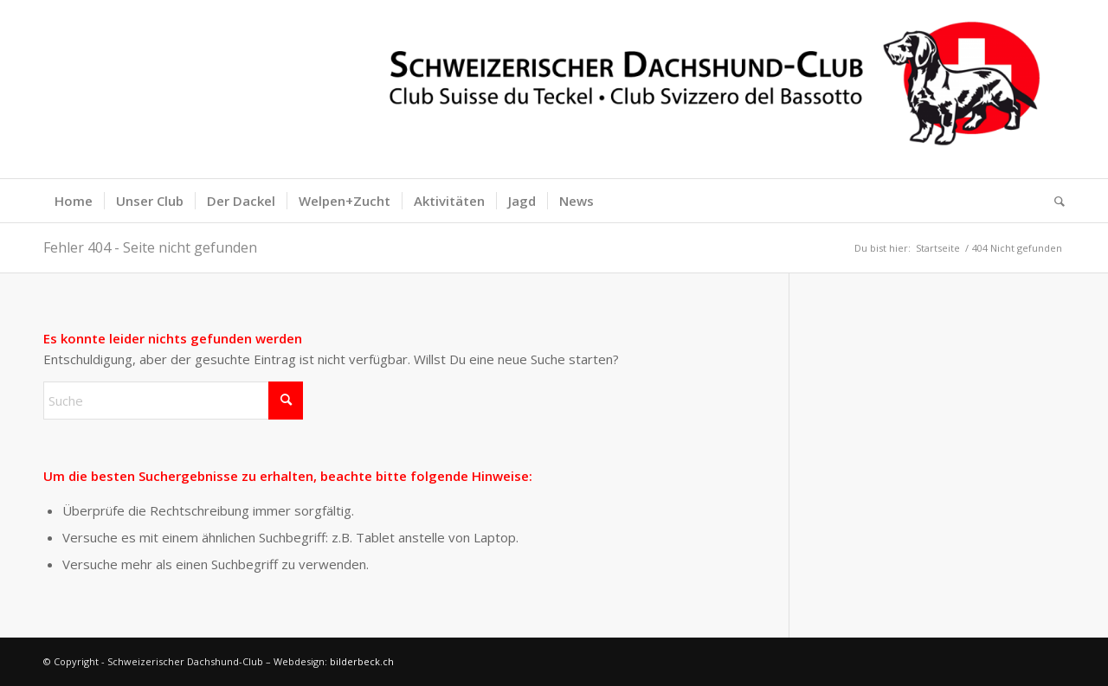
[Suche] (1054, 200)
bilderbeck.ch (362, 661)
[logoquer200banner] (554, 89)
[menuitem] (73, 200)
